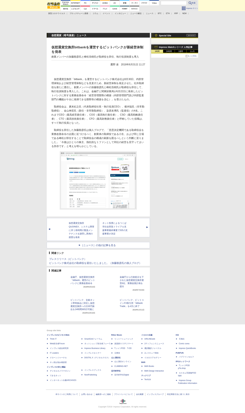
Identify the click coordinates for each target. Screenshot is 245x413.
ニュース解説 (136, 13)
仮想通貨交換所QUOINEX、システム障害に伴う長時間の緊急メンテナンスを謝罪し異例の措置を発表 (81, 230)
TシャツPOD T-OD (123, 348)
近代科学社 (116, 371)
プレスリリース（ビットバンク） (68, 259)
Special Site (165, 35)
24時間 (169, 51)
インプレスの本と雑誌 (56, 367)
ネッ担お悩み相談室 (58, 362)
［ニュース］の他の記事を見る (98, 245)
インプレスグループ (155, 394)
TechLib (147, 379)
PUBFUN (180, 353)
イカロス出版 (146, 335)
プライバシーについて (123, 394)
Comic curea (184, 344)
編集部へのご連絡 (103, 394)
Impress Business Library (94, 348)
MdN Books (149, 366)
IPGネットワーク (183, 361)
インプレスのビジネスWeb (58, 335)
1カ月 (192, 51)
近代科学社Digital (121, 375)
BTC (160, 13)
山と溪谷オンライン (122, 361)
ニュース (149, 13)
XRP (176, 13)
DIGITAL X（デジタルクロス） (97, 358)
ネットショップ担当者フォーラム (98, 344)
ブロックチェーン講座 (79, 13)
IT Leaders (54, 353)
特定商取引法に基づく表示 (178, 394)
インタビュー (120, 13)
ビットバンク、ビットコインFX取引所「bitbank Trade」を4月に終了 (132, 303)
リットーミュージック (123, 339)
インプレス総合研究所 (59, 348)
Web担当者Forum (57, 344)
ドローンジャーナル (58, 358)
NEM (184, 13)
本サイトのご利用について (66, 394)
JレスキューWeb (151, 353)
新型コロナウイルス (56, 13)
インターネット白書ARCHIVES (63, 380)
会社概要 (140, 394)
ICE (177, 335)
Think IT (53, 339)
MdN (143, 362)
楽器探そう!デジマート (124, 344)
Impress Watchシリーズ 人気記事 (175, 47)
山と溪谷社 (116, 358)
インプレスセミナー (92, 353)
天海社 (182, 339)
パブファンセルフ (186, 357)
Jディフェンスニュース (154, 344)
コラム (95, 13)
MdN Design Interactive (154, 371)
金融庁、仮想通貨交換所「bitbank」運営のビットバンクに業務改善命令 (82, 280)
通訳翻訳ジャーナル (152, 348)
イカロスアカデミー (152, 358)
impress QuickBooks (187, 348)
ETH (168, 13)
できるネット (55, 375)
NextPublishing (90, 375)
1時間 (157, 51)
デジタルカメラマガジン (60, 371)
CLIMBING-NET (121, 366)
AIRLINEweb (149, 339)
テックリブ (146, 375)
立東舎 (117, 353)
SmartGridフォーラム (93, 339)
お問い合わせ (86, 394)
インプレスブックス (92, 370)
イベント (106, 13)
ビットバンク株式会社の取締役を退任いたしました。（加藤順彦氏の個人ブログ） (95, 263)
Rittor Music (116, 335)
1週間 (180, 51)
